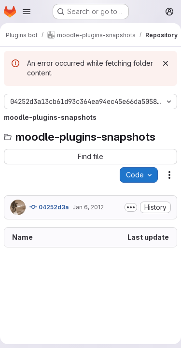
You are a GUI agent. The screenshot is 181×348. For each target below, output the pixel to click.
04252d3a (49, 207)
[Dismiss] (165, 63)
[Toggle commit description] (131, 207)
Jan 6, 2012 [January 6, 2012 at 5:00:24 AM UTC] (88, 207)
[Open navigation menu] (26, 11)
